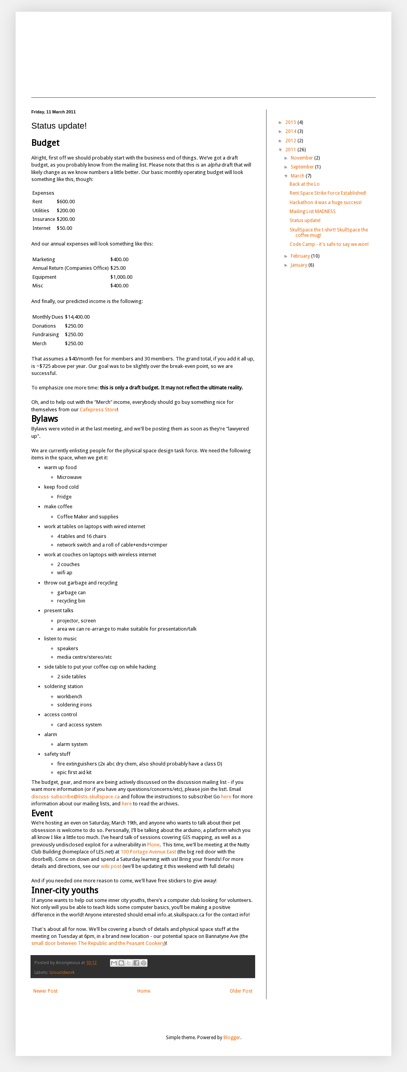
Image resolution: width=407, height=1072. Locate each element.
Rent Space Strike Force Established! (328, 193)
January (299, 265)
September (303, 167)
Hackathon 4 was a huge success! (326, 202)
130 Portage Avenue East (148, 852)
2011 (291, 149)
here (226, 797)
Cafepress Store (98, 409)
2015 (291, 122)
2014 (291, 131)
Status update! (305, 220)
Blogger (231, 1037)
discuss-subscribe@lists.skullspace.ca (75, 797)
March (298, 176)
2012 (291, 140)
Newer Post (45, 991)
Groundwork (62, 972)
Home (143, 991)
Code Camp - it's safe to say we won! (329, 244)
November (302, 158)
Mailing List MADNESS (313, 211)
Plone (153, 845)
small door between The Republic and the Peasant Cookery (97, 943)
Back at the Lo (305, 184)
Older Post (241, 991)
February (301, 256)
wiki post (111, 866)
